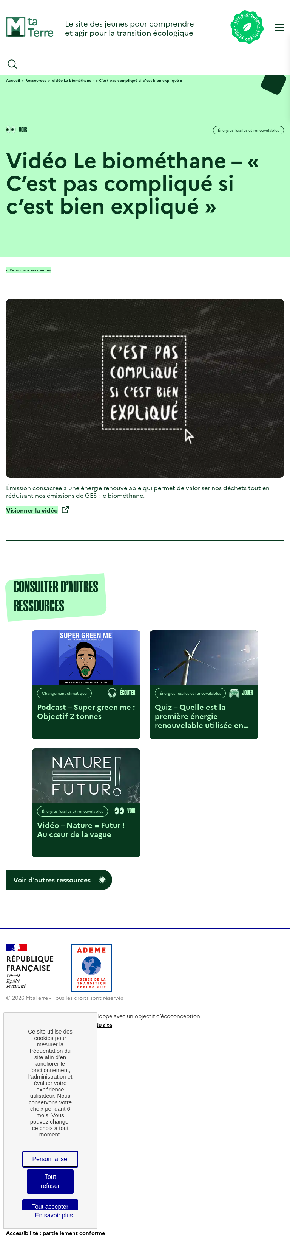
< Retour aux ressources (28, 270)
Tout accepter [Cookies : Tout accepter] (50, 1206)
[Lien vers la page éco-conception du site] (247, 27)
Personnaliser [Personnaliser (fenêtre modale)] (50, 1159)
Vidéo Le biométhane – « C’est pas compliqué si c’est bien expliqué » (117, 80)
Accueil (13, 80)
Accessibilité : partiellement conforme (55, 1232)
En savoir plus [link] (54, 1215)
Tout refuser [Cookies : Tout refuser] (50, 1181)
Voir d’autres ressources (52, 879)
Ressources (35, 80)
